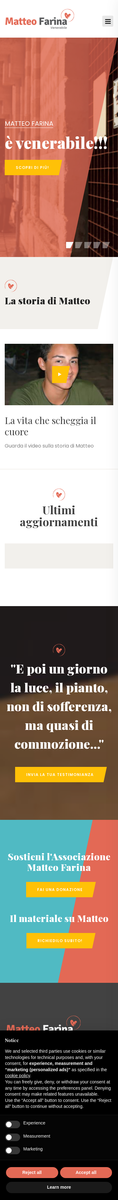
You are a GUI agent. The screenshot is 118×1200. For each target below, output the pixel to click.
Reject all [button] (32, 1172)
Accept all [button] (86, 1172)
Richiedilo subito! (59, 940)
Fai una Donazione (60, 889)
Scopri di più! (32, 167)
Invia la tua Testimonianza (60, 774)
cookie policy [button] (17, 1075)
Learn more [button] (59, 1187)
